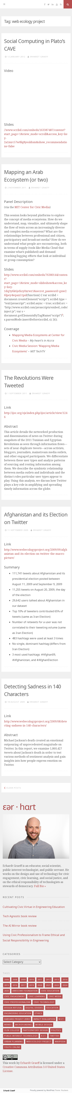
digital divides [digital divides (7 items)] (34, 1007)
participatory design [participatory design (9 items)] (35, 1030)
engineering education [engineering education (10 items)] (17, 1013)
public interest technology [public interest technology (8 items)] (21, 1035)
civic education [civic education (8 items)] (50, 990)
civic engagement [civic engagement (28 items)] (14, 996)
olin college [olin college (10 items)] (11, 1030)
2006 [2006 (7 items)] (6, 979)
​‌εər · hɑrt (19, 806)
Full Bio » (40, 886)
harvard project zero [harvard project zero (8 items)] (17, 1019)
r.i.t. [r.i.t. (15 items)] (43, 1035)
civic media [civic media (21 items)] (55, 996)
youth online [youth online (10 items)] (12, 1047)
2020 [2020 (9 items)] (39, 985)
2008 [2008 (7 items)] (15, 979)
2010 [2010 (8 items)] (31, 979)
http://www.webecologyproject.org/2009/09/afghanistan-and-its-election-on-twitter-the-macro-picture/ (35, 554)
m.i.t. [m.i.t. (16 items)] (61, 1019)
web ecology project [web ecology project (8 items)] (38, 1041)
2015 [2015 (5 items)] (6, 985)
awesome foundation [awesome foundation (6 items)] (25, 990)
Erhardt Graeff (39, 56)
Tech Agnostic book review (20, 916)
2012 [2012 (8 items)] (48, 979)
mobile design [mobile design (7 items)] (43, 1024)
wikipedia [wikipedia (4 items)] (60, 1041)
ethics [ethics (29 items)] (38, 1013)
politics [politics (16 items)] (56, 1030)
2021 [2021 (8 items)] (48, 985)
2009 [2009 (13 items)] (23, 979)
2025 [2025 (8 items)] (6, 990)
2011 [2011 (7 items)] (39, 979)
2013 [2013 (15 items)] (56, 979)
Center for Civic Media (32, 207)
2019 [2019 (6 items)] (31, 985)
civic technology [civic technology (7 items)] (44, 1002)
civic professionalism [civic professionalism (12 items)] (17, 1002)
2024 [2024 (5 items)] (65, 985)
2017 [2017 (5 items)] (23, 985)
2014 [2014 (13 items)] (65, 979)
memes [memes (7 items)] (8, 1024)
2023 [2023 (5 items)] (56, 985)
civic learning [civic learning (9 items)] (36, 996)
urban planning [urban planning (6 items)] (13, 1041)
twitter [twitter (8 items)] (54, 1035)
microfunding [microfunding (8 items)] (23, 1024)
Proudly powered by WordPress (42, 1090)
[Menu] (4, 4)
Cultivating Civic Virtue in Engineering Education (34, 907)
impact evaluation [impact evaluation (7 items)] (44, 1019)
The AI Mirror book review (20, 926)
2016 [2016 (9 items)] (15, 985)
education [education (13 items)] (52, 1007)
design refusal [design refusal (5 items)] (13, 1007)
